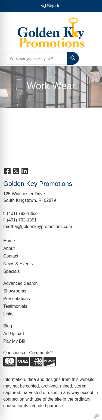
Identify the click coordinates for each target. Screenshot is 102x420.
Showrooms (14, 291)
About (9, 248)
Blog (7, 326)
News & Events (18, 263)
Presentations (16, 298)
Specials (11, 271)
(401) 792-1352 (21, 213)
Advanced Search (20, 283)
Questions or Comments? (27, 352)
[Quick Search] (35, 58)
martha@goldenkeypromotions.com (37, 226)
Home (9, 240)
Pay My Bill (14, 341)
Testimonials (15, 306)
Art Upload (13, 333)
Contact (10, 256)
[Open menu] (91, 58)
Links (8, 314)
